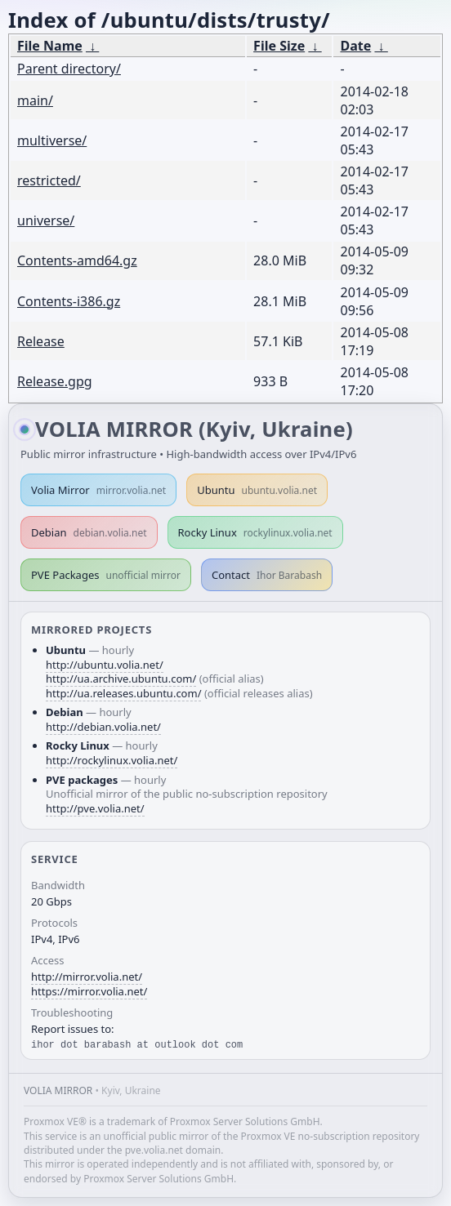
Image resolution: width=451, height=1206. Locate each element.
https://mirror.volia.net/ (89, 991)
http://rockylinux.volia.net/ (111, 760)
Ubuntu (257, 490)
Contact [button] (267, 574)
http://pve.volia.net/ (95, 808)
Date (355, 46)
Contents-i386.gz (68, 301)
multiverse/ (52, 140)
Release (41, 341)
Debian (89, 532)
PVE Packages (106, 574)
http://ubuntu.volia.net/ (104, 664)
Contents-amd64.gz (77, 260)
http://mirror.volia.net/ (86, 976)
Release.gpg (54, 381)
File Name (50, 46)
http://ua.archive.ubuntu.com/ (121, 678)
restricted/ (49, 180)
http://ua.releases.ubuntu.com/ (123, 693)
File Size (279, 46)
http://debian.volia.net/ (103, 726)
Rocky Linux (255, 532)
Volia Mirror (98, 490)
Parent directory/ (69, 69)
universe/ (45, 220)
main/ (35, 100)
